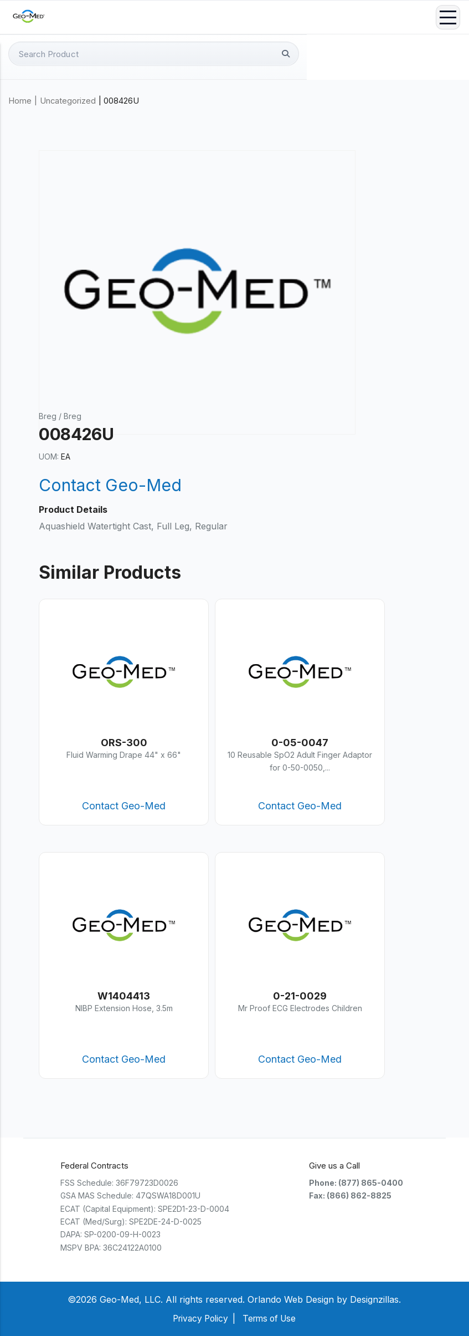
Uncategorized (68, 101)
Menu (448, 17)
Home (20, 101)
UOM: (49, 456)
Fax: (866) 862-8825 (350, 1195)
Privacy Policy (198, 1318)
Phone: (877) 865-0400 (356, 1182)
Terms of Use (271, 1318)
